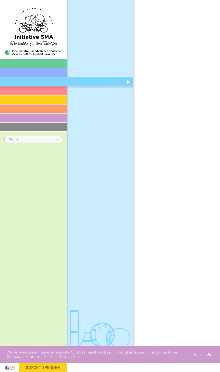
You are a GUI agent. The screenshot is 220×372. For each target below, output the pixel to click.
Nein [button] (196, 354)
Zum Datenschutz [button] (65, 357)
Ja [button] (209, 354)
